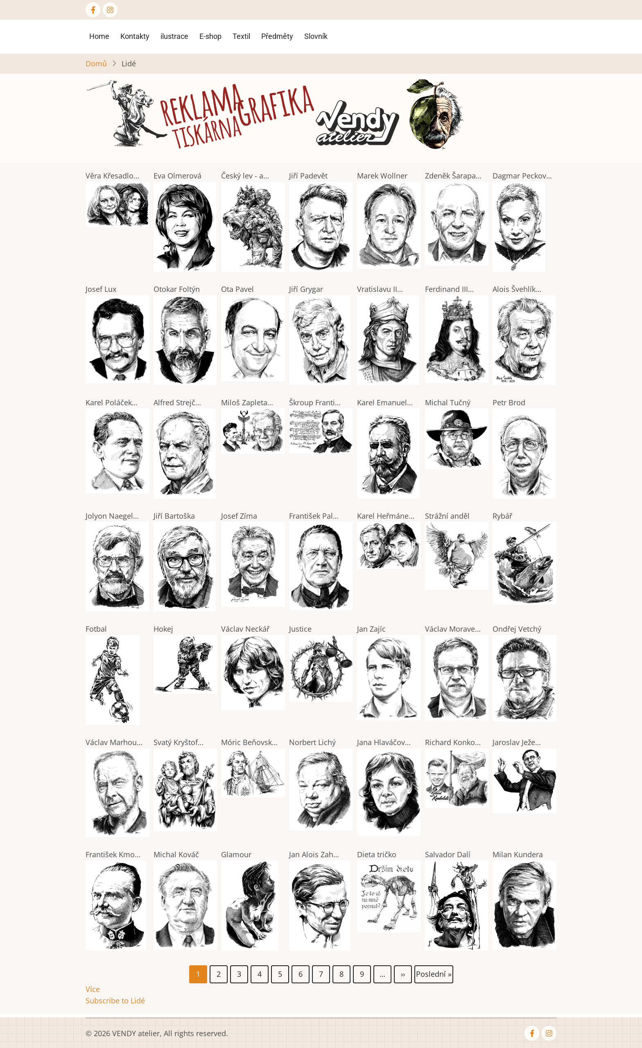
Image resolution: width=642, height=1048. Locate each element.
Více (93, 989)
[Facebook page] (93, 9)
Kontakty (134, 36)
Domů (96, 63)
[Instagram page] (110, 9)
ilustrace (174, 36)
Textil (241, 36)
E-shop (210, 36)
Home (99, 36)
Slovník (316, 36)
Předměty (277, 36)
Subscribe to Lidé (115, 1000)
